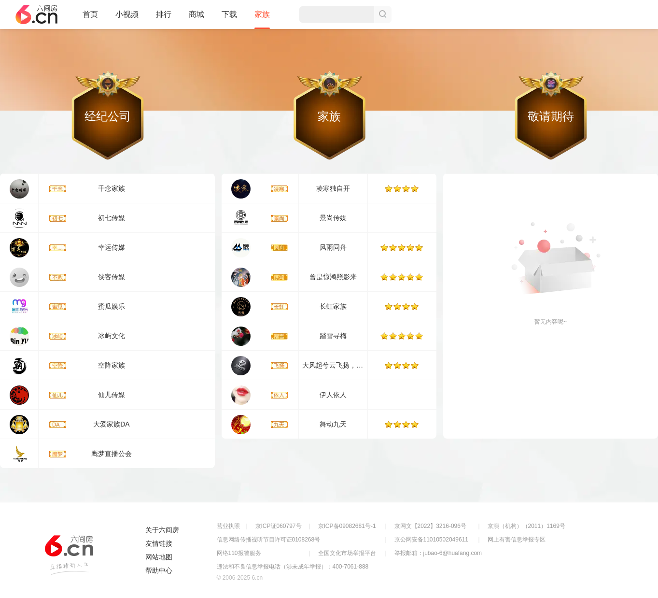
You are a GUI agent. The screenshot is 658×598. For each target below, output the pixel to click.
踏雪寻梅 (333, 336)
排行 (163, 14)
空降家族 (111, 365)
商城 (196, 18)
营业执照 (228, 526)
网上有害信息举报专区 (517, 539)
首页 (90, 18)
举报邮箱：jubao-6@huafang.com (438, 553)
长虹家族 (333, 306)
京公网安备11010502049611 (431, 539)
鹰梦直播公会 (111, 453)
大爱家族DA (111, 424)
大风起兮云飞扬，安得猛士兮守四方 (356, 365)
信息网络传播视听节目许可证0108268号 (269, 539)
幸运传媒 (111, 247)
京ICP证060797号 (278, 526)
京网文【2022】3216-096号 (430, 526)
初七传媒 (111, 218)
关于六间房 (162, 530)
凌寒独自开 (333, 188)
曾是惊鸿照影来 (333, 277)
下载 (229, 14)
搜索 (383, 14)
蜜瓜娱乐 (111, 306)
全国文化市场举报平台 (347, 553)
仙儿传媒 (111, 395)
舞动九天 (333, 424)
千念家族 (111, 188)
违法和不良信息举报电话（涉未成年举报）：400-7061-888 (293, 566)
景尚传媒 (333, 218)
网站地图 (158, 557)
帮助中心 (158, 570)
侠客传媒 (111, 277)
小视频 (127, 18)
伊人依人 (333, 395)
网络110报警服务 (239, 553)
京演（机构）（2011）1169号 (526, 526)
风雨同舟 (333, 247)
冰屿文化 (111, 336)
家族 (262, 19)
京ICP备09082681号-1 (347, 526)
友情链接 (158, 543)
